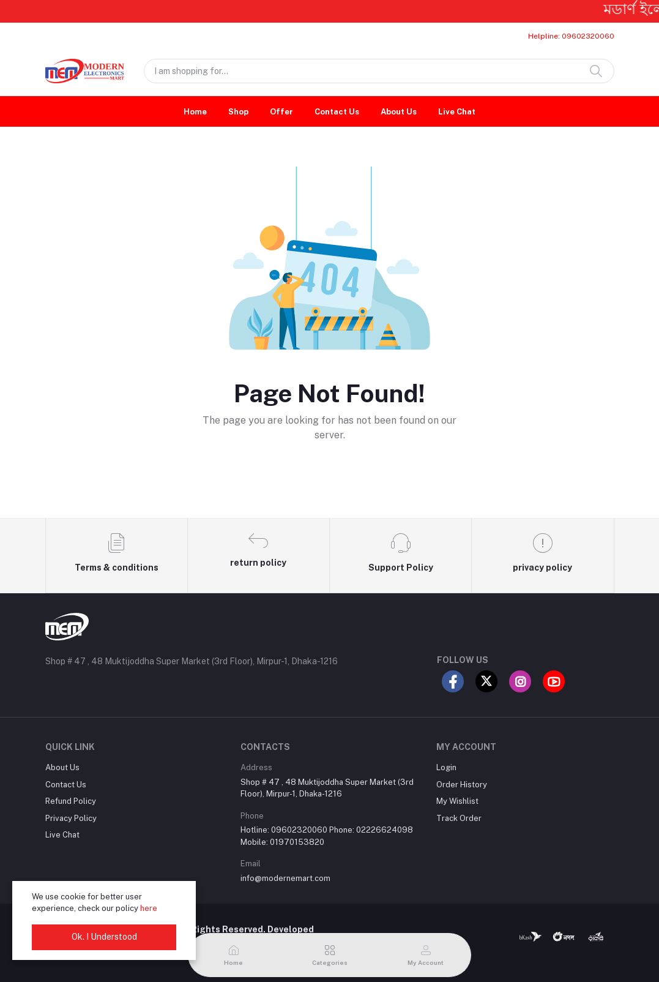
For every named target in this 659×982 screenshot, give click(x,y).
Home (195, 111)
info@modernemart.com (285, 878)
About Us (399, 111)
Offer (281, 111)
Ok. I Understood (104, 937)
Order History (461, 784)
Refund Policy (70, 801)
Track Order (459, 818)
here (148, 908)
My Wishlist (457, 801)
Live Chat (456, 111)
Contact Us (337, 111)
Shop (238, 111)
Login (446, 767)
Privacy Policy (71, 818)
